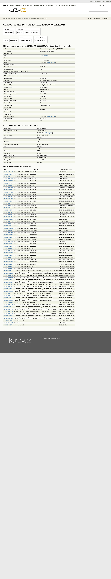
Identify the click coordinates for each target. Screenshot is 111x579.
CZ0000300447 (8, 284)
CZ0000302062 (8, 259)
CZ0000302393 (8, 255)
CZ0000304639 (8, 181)
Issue (6, 40)
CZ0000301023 (8, 280)
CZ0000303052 (8, 228)
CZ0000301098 (8, 273)
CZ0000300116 (8, 311)
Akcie (15, 18)
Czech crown (29, 5)
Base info (19, 29)
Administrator (39, 38)
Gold (55, 5)
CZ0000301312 (44, 55)
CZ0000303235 (8, 219)
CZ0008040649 (8, 322)
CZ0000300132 (8, 307)
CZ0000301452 (8, 266)
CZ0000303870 (8, 201)
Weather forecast (106, 1)
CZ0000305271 (8, 176)
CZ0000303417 (8, 212)
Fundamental (30, 18)
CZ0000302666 (8, 244)
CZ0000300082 (8, 318)
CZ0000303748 (8, 205)
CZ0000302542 (8, 250)
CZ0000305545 (8, 174)
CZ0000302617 (8, 248)
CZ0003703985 (8, 302)
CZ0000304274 (8, 190)
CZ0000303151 (8, 226)
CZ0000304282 (8, 192)
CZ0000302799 (8, 235)
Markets (11, 18)
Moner (91, 1)
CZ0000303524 (8, 208)
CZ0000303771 (8, 203)
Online (6, 29)
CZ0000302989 (8, 232)
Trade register (25, 40)
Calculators (61, 5)
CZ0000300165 (8, 300)
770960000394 (8, 320)
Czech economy (39, 5)
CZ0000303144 (8, 223)
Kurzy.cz (5, 18)
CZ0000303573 (8, 210)
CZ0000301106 (8, 275)
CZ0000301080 (8, 277)
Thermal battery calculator (51, 338)
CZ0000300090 (8, 316)
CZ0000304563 (8, 183)
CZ (100, 5)
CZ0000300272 (8, 289)
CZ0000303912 (8, 199)
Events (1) (13, 40)
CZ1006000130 (8, 172)
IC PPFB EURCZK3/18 (41, 18)
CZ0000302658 (8, 241)
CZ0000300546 (8, 282)
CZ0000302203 (8, 257)
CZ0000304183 (8, 194)
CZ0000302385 (8, 253)
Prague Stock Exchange (17, 5)
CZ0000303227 (8, 217)
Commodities (49, 5)
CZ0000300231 (8, 293)
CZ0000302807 (8, 237)
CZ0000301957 (8, 264)
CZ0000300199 (8, 298)
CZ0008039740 (8, 325)
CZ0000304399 (8, 187)
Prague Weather (71, 5)
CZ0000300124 (8, 309)
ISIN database (97, 1)
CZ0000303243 (8, 221)
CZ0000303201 (8, 214)
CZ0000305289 (8, 178)
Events (19, 32)
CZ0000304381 (8, 185)
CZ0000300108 (8, 313)
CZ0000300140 (8, 304)
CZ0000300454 (8, 286)
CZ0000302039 (8, 262)
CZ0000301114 (8, 271)
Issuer (27, 32)
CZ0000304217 (8, 196)
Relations (35, 32)
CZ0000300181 (8, 295)
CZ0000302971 (8, 230)
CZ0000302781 (8, 239)
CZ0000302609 (8, 246)
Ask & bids (8, 32)
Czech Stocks (21, 18)
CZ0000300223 (8, 291)
